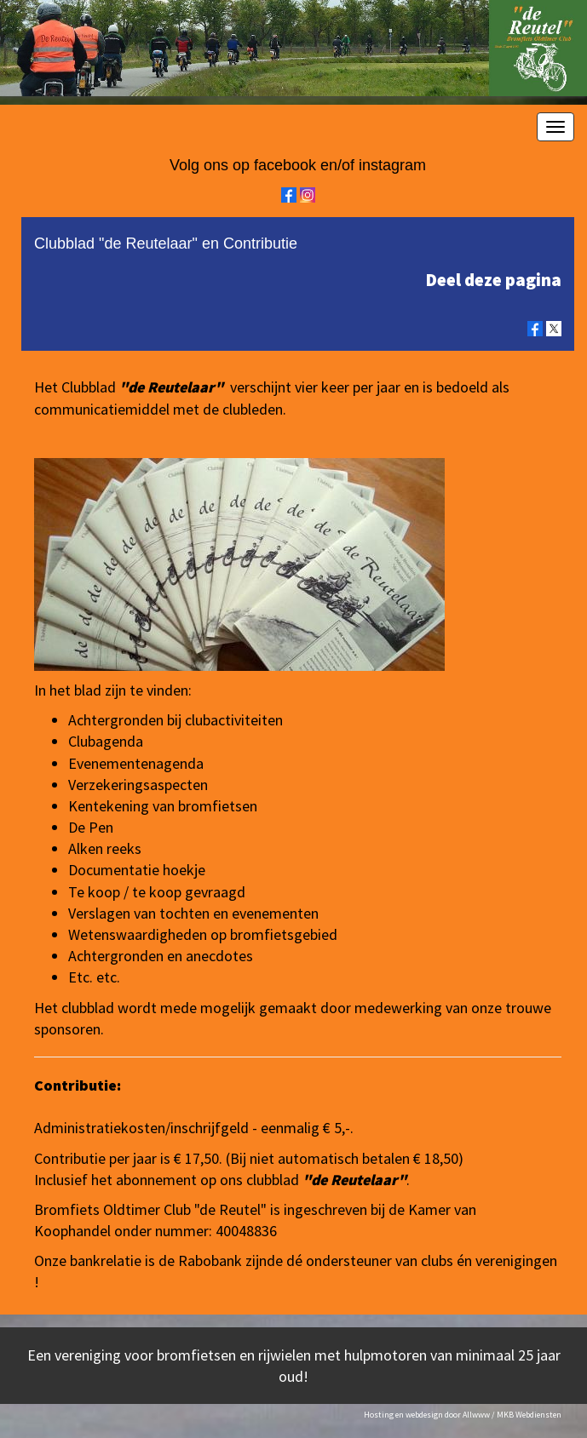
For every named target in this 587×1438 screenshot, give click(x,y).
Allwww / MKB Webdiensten (512, 1414)
